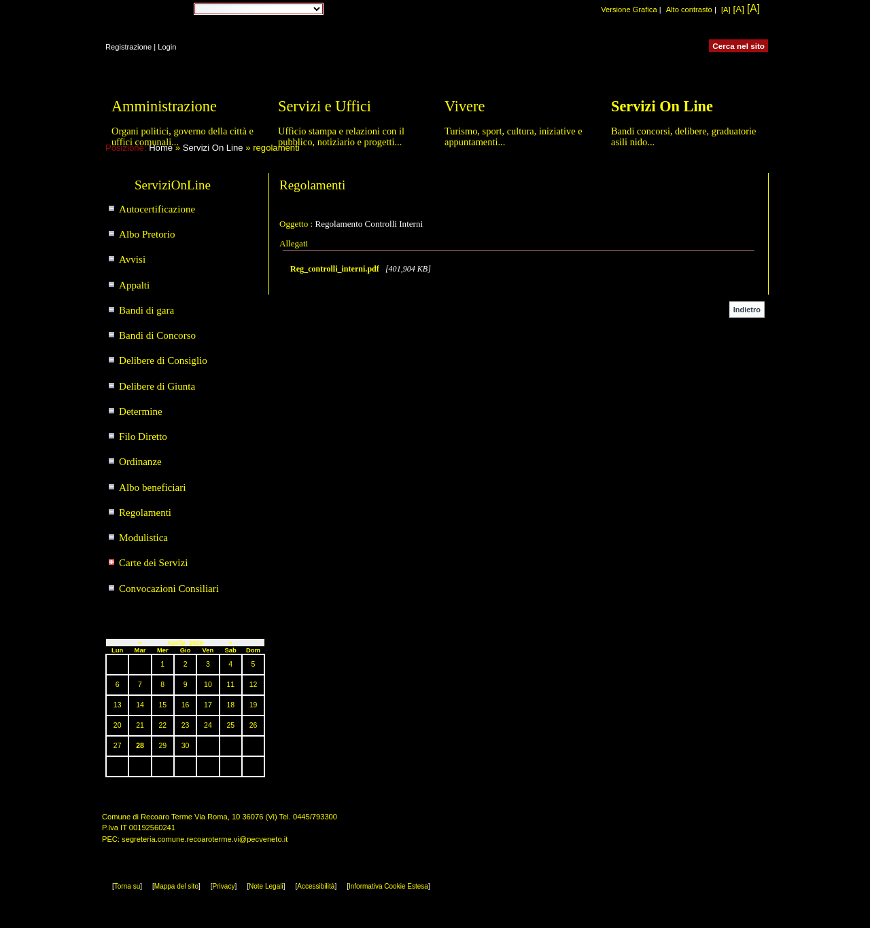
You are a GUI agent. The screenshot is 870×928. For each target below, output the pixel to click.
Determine (140, 411)
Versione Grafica (629, 9)
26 (253, 725)
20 (118, 725)
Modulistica (143, 537)
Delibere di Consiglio (163, 360)
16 (185, 705)
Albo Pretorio (147, 234)
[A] (726, 9)
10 (208, 684)
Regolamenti (145, 512)
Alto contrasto (689, 9)
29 (162, 745)
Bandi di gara (146, 310)
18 (230, 705)
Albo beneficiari (152, 487)
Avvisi (132, 259)
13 (118, 705)
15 (162, 705)
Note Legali (266, 886)
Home (161, 148)
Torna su (127, 886)
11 (230, 684)
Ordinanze (140, 461)
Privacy (224, 886)
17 (208, 705)
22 (162, 725)
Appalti (134, 285)
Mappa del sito (176, 886)
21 (140, 725)
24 (208, 725)
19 (253, 705)
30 (185, 745)
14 (140, 705)
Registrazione (128, 47)
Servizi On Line (213, 148)
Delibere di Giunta (157, 386)
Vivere (465, 106)
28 (140, 745)
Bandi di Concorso (157, 335)
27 (118, 745)
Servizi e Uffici (324, 106)
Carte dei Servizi (153, 562)
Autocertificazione (157, 209)
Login (167, 47)
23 (185, 725)
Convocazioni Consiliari (169, 588)
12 (253, 684)
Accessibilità (315, 886)
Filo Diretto (143, 436)
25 (230, 725)
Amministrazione (164, 106)
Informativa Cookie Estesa (388, 886)
